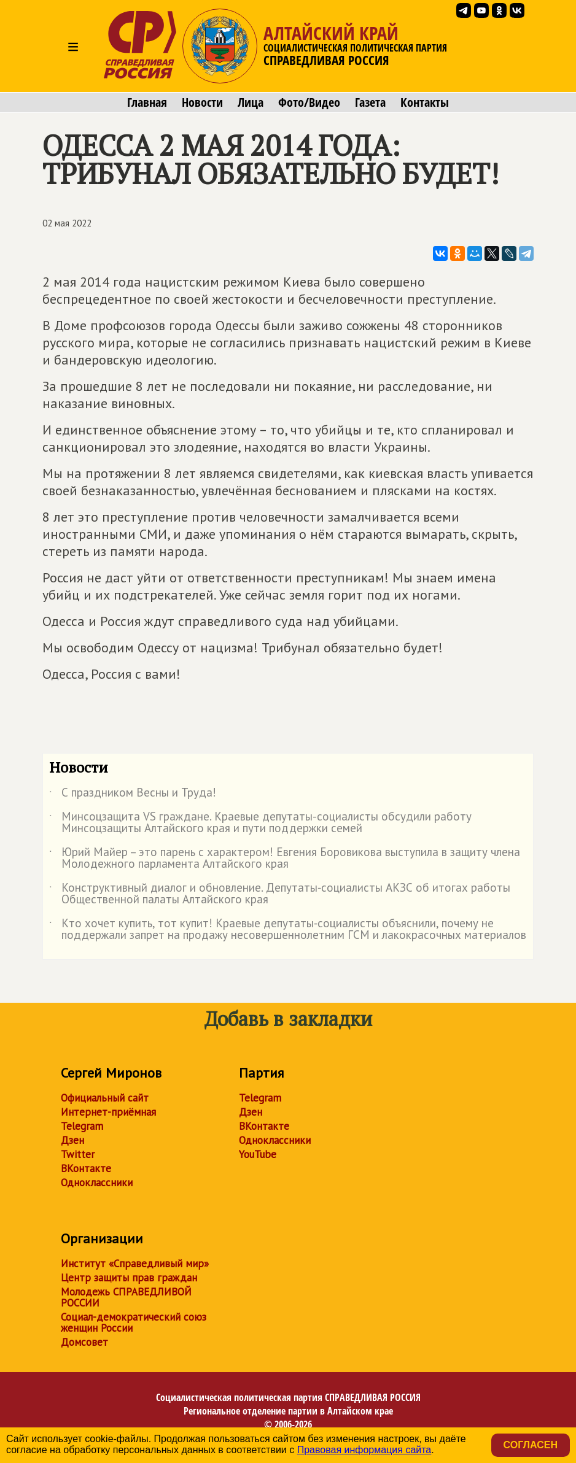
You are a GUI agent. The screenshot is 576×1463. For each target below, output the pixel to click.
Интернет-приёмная (108, 1112)
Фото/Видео (309, 102)
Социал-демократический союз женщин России (133, 1322)
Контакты (424, 102)
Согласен (531, 1445)
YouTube (257, 1154)
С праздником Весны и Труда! (132, 795)
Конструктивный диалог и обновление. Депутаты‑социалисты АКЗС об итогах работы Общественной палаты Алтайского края (279, 894)
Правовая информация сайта (364, 1450)
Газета (370, 102)
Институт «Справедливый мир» (135, 1263)
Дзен (72, 1140)
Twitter (78, 1154)
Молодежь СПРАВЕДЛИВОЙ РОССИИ (126, 1297)
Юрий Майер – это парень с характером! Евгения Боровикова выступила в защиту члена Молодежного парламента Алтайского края (284, 858)
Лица (250, 102)
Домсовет (84, 1342)
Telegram (82, 1126)
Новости (202, 102)
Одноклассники (97, 1182)
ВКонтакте (86, 1168)
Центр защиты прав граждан (129, 1277)
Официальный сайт (105, 1097)
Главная (147, 102)
